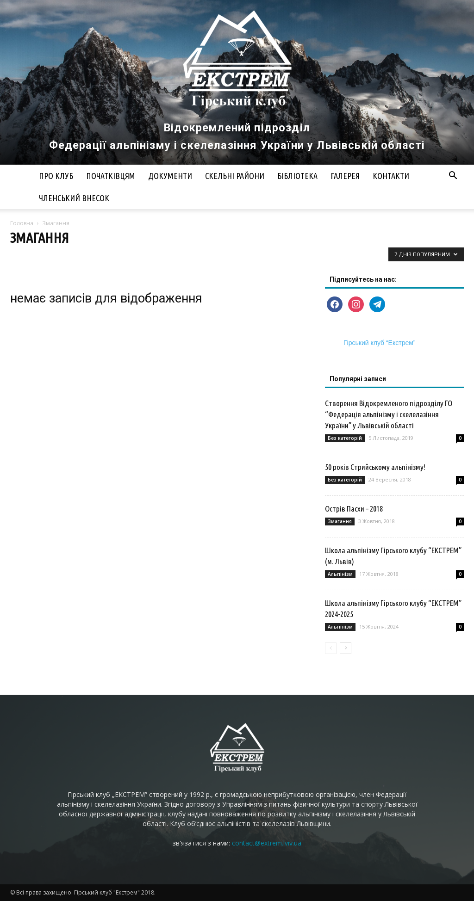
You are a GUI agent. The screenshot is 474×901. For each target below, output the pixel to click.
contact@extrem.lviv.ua (266, 843)
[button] (453, 176)
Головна (21, 223)
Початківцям (110, 175)
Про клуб (56, 175)
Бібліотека (297, 175)
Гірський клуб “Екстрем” (379, 342)
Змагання (340, 521)
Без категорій (345, 438)
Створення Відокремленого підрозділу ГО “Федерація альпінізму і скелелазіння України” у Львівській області (388, 414)
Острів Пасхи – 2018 (354, 508)
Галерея (345, 175)
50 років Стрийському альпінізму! (375, 467)
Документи (170, 175)
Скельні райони (234, 175)
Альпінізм (340, 574)
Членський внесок (74, 198)
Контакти (391, 175)
